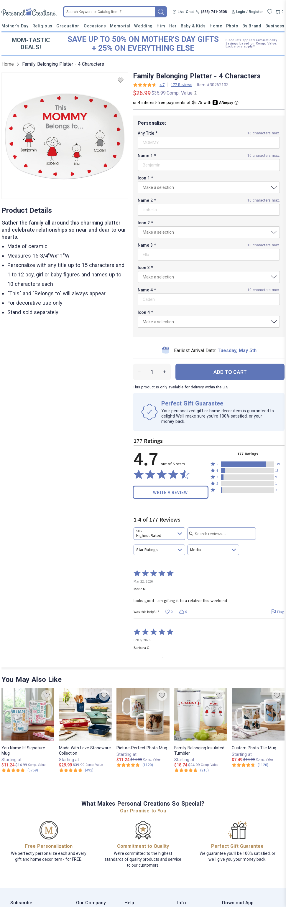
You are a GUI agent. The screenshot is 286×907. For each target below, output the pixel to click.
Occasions (95, 26)
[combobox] (159, 533)
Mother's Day (14, 26)
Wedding (143, 26)
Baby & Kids (193, 26)
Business (275, 26)
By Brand (251, 26)
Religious (42, 26)
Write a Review (170, 492)
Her (173, 26)
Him (161, 26)
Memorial (120, 26)
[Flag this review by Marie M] (277, 611)
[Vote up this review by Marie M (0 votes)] (168, 611)
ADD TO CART (230, 372)
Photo (232, 26)
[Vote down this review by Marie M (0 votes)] (183, 611)
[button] (248, 464)
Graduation (68, 26)
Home (216, 26)
